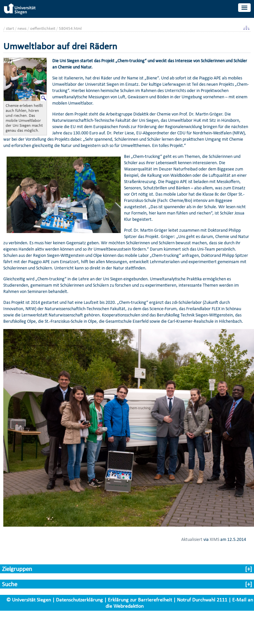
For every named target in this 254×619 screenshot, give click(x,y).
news (22, 28)
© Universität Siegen (28, 599)
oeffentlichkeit (42, 28)
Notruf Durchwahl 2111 (202, 599)
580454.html (70, 28)
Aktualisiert (191, 539)
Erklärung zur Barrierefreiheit (140, 599)
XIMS (214, 539)
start (10, 28)
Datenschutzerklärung (79, 599)
